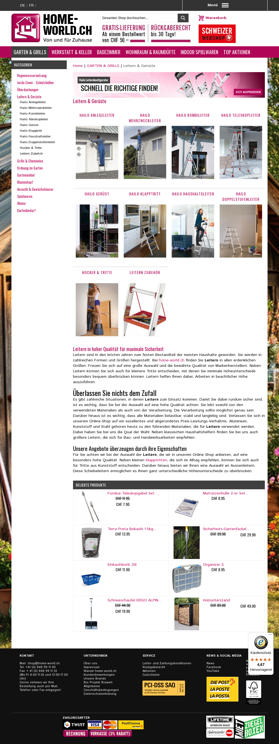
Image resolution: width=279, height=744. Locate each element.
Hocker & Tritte (31, 148)
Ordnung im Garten (30, 168)
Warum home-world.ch (100, 671)
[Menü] (270, 636)
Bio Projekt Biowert (98, 682)
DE (22, 5)
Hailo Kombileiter (32, 113)
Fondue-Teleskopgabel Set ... (133, 493)
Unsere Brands (95, 679)
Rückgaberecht (153, 667)
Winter (21, 203)
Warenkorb (215, 18)
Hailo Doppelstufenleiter (37, 142)
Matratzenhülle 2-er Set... (225, 493)
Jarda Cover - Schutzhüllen (35, 82)
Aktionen (149, 671)
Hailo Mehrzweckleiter (36, 108)
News (210, 663)
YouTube (213, 671)
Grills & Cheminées (30, 161)
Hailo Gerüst (29, 125)
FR (31, 5)
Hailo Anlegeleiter (33, 102)
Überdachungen (27, 89)
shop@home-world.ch (44, 663)
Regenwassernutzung (32, 75)
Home (78, 66)
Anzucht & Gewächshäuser (35, 189)
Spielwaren (24, 196)
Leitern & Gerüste (29, 96)
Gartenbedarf (26, 210)
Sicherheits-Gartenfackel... (226, 529)
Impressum (91, 667)
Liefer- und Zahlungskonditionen (166, 663)
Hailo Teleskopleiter (34, 119)
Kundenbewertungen (99, 675)
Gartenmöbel (26, 175)
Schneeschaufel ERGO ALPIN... (135, 600)
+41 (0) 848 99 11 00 (41, 667)
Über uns (90, 663)
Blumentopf (25, 182)
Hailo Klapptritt (31, 130)
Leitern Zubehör (31, 153)
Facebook (214, 667)
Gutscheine (151, 675)
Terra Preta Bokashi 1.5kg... (132, 529)
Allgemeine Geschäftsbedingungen (101, 688)
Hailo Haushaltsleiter (35, 136)
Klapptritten (156, 460)
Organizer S (213, 564)
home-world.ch (171, 360)
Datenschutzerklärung (100, 694)
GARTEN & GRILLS (103, 66)
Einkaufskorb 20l (122, 564)
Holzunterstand (216, 600)
